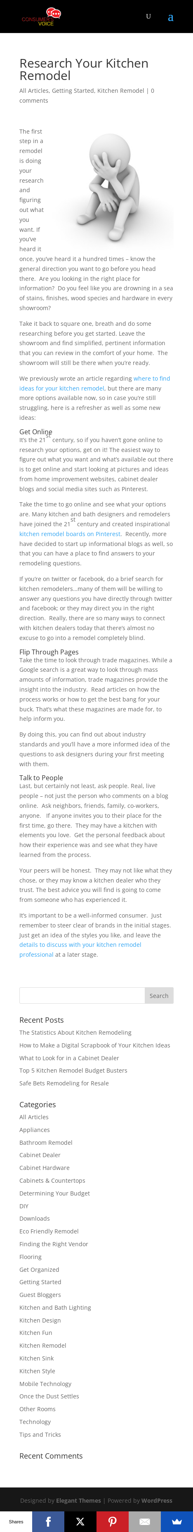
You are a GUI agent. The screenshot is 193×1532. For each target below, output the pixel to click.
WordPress (156, 1500)
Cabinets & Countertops (52, 1180)
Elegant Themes (78, 1500)
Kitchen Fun (35, 1333)
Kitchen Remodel (120, 90)
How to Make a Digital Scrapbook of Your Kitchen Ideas (94, 1045)
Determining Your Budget (54, 1193)
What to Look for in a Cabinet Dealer (69, 1058)
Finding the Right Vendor (53, 1244)
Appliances (34, 1130)
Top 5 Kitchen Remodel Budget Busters (73, 1070)
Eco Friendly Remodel (49, 1231)
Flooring (30, 1257)
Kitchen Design (40, 1320)
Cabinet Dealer (40, 1155)
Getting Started (73, 90)
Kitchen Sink (36, 1358)
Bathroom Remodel (46, 1142)
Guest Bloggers (40, 1295)
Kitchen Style (37, 1371)
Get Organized (39, 1269)
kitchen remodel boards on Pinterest (69, 534)
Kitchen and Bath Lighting (55, 1307)
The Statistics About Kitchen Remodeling (75, 1032)
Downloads (34, 1218)
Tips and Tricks (40, 1434)
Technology (35, 1422)
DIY (23, 1206)
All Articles (34, 90)
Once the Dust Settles (49, 1396)
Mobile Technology (45, 1384)
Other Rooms (37, 1409)
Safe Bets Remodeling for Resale (64, 1083)
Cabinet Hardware (44, 1168)
